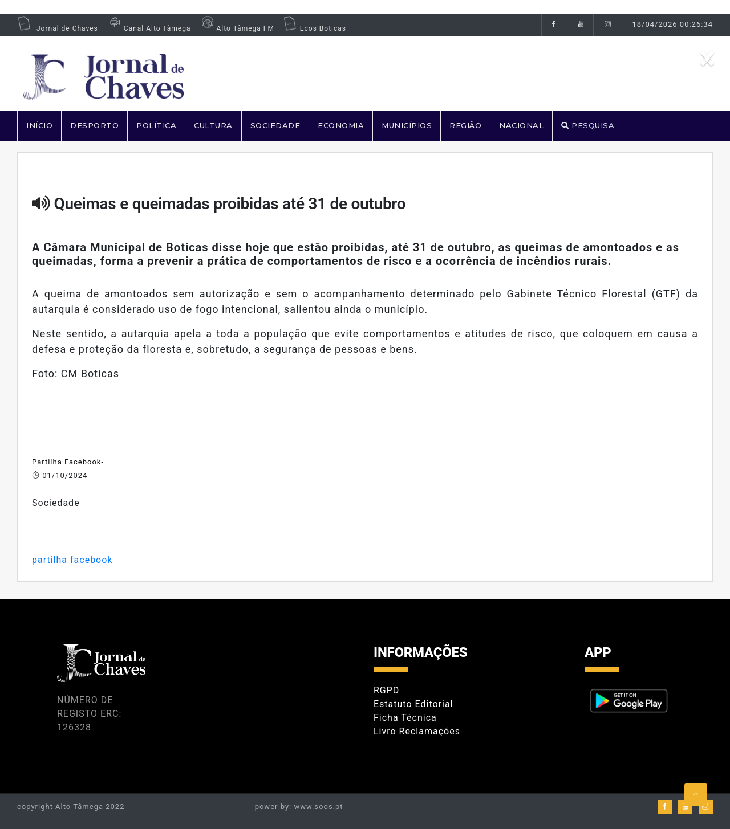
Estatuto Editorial (413, 704)
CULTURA (213, 125)
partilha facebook (72, 559)
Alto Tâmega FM (236, 28)
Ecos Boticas (314, 28)
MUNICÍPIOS (407, 125)
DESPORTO (94, 125)
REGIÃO (465, 125)
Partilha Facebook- (68, 462)
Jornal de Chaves (57, 28)
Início (39, 125)
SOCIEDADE (275, 125)
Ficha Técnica (405, 717)
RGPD (386, 690)
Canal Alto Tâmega (149, 28)
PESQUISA (587, 125)
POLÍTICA (156, 125)
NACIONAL (521, 125)
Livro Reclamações (417, 731)
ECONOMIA (341, 125)
